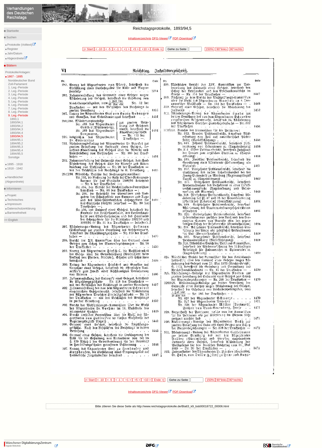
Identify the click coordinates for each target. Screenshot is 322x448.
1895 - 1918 (14, 164)
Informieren (13, 188)
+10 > (145, 49)
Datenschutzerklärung (21, 208)
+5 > (135, 49)
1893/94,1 (16, 122)
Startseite (12, 30)
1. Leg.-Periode (18, 87)
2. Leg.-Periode (18, 91)
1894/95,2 (16, 143)
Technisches (14, 199)
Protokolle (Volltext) (21, 44)
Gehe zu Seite (176, 49)
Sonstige (14, 157)
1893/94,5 (16, 136)
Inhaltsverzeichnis (139, 38)
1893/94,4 (16, 132)
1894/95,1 (16, 139)
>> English (11, 220)
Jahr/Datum (14, 53)
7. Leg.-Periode (18, 108)
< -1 (117, 49)
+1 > (126, 49)
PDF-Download (184, 38)
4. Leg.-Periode (18, 98)
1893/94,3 (16, 129)
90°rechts (236, 49)
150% (209, 49)
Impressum (14, 204)
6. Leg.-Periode (18, 105)
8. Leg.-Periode (18, 111)
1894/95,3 (16, 146)
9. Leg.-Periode (18, 115)
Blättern (11, 65)
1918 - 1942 (14, 168)
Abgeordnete (17, 58)
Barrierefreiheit (16, 212)
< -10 (99, 49)
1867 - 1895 (14, 76)
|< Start (88, 49)
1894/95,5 (16, 153)
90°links (221, 49)
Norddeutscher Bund (21, 80)
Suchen (11, 37)
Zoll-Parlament (17, 84)
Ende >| (157, 49)
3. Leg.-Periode (18, 94)
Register (12, 49)
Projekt (11, 195)
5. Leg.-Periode (18, 101)
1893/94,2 (16, 126)
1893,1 (14, 119)
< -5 (108, 49)
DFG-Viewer (162, 38)
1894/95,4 (16, 150)
